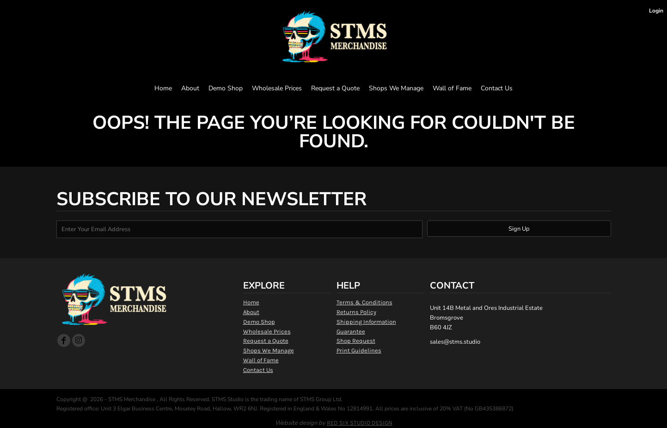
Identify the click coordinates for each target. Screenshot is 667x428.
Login (656, 10)
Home (251, 302)
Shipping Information (366, 321)
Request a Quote (265, 340)
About (251, 311)
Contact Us (258, 369)
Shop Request (356, 340)
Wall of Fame (261, 360)
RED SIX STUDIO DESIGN (359, 422)
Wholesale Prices (267, 331)
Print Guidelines (359, 350)
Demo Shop (259, 321)
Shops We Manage (268, 350)
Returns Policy (356, 311)
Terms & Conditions (364, 302)
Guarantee (351, 331)
